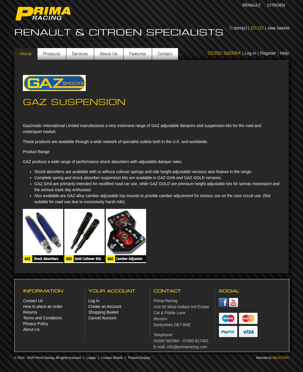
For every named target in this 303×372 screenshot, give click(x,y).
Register (268, 53)
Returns (30, 312)
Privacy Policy (35, 323)
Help (284, 53)
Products (51, 53)
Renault (251, 5)
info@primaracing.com (187, 347)
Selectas (280, 357)
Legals (91, 357)
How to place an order (42, 306)
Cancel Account (102, 318)
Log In (250, 53)
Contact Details (112, 357)
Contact (165, 53)
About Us (108, 53)
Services (80, 53)
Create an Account (104, 306)
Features (137, 53)
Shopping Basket (103, 312)
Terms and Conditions (42, 318)
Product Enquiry (139, 357)
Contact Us (33, 300)
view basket (279, 28)
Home (25, 53)
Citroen (276, 5)
